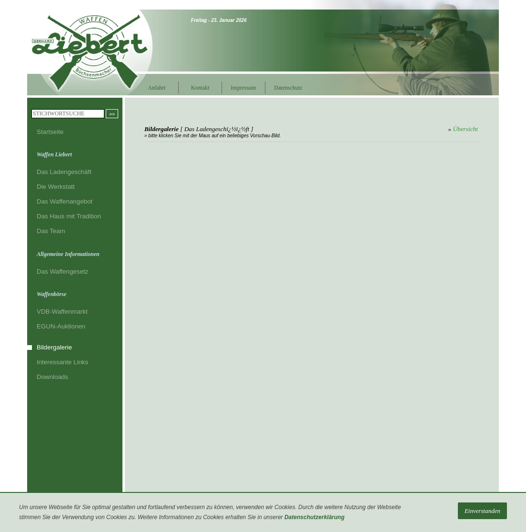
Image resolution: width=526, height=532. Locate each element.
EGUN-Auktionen (61, 326)
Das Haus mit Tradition (69, 216)
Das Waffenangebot (64, 201)
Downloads (52, 376)
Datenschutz (286, 87)
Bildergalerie (54, 347)
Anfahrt (156, 87)
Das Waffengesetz (62, 271)
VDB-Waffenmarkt (62, 311)
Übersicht (465, 129)
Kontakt (200, 87)
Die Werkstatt (56, 186)
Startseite (50, 131)
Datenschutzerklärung (314, 517)
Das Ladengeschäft (64, 171)
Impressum (243, 87)
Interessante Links (62, 362)
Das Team (51, 231)
